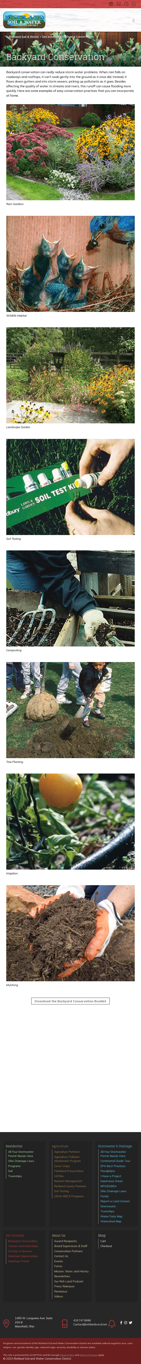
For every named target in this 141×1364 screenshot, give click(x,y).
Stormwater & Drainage (115, 1146)
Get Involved (15, 1235)
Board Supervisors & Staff (70, 1246)
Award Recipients (65, 1241)
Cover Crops (62, 1166)
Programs (14, 1166)
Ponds (104, 1196)
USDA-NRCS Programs (69, 1196)
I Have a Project (110, 1176)
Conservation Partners (68, 1251)
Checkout (106, 1246)
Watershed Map (110, 1221)
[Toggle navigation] (133, 20)
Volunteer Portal (18, 1261)
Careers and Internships (23, 1246)
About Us (58, 1235)
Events (58, 1261)
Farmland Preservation (68, 1171)
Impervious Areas (111, 1181)
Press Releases (64, 1286)
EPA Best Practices (113, 1166)
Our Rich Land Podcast (68, 1281)
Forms (58, 1266)
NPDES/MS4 (108, 1186)
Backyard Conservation (22, 1241)
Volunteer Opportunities (23, 1256)
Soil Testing (61, 1191)
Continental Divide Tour (115, 1161)
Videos (58, 1296)
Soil (10, 1171)
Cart (103, 1241)
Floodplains (107, 1171)
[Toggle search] (134, 4)
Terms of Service (88, 1355)
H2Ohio (59, 1176)
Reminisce (60, 1291)
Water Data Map (111, 1216)
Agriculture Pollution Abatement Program (67, 1159)
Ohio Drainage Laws (21, 1161)
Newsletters (62, 1276)
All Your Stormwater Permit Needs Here (21, 1154)
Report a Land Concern (115, 1201)
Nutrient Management (68, 1181)
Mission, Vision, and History (71, 1271)
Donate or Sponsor (20, 1251)
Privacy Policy (67, 1355)
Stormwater (108, 1206)
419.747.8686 (82, 1320)
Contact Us (61, 1256)
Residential (14, 1146)
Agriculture (60, 1146)
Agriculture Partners (67, 1152)
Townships (15, 1176)
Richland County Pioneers (70, 1186)
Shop (102, 1235)
